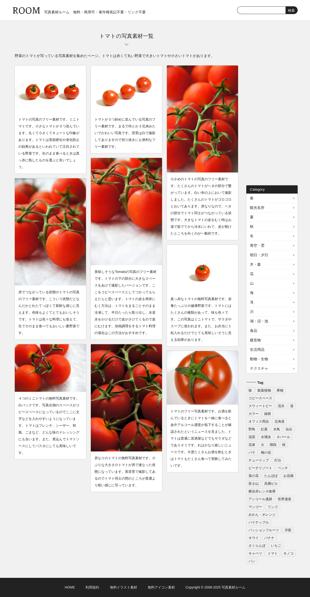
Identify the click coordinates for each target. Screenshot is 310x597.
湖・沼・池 (259, 321)
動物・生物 (259, 359)
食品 (253, 330)
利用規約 (92, 587)
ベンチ (283, 468)
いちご (276, 546)
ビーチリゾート (260, 468)
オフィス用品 (258, 421)
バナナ (269, 538)
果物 (280, 390)
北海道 (279, 421)
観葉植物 (264, 390)
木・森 (255, 264)
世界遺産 (284, 499)
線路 (267, 414)
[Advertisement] (272, 105)
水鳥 (276, 429)
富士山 (253, 483)
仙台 (289, 429)
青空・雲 (257, 245)
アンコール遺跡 (260, 499)
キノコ (288, 553)
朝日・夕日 (259, 255)
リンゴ (273, 507)
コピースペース (260, 398)
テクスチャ (259, 368)
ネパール (283, 437)
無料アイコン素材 (161, 587)
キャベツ (255, 553)
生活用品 (257, 349)
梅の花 (266, 452)
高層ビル (271, 483)
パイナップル (258, 522)
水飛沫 (266, 437)
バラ (251, 452)
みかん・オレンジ (262, 514)
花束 (251, 445)
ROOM (26, 9)
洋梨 (288, 530)
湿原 (251, 437)
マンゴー (255, 507)
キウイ (253, 538)
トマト (273, 553)
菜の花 (253, 476)
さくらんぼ (256, 546)
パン (251, 561)
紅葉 (264, 429)
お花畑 (288, 476)
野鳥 (251, 429)
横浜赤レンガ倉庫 (262, 491)
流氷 (281, 406)
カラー (253, 414)
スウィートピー (260, 406)
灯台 (277, 460)
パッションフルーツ (263, 530)
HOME (70, 587)
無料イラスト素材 (123, 587)
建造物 (255, 340)
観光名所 (257, 207)
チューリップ (258, 460)
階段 (273, 445)
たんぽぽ (271, 476)
